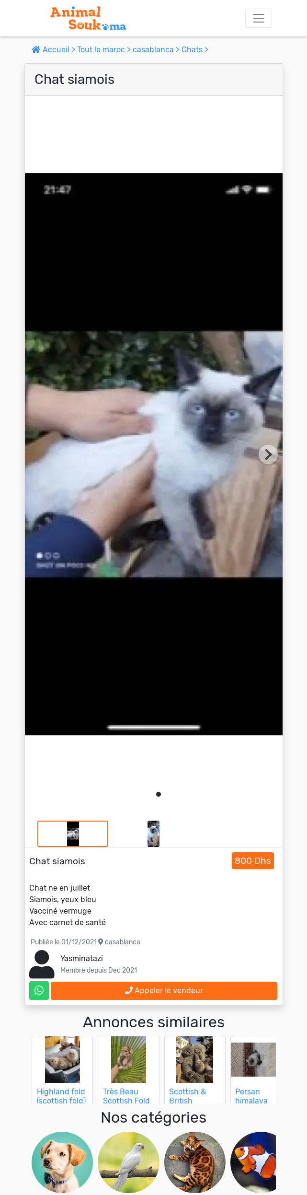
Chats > (195, 49)
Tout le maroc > (105, 49)
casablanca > (157, 49)
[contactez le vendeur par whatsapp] (39, 990)
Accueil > (54, 49)
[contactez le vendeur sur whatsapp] (39, 990)
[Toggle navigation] (258, 18)
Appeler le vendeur (164, 990)
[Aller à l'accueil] (88, 18)
